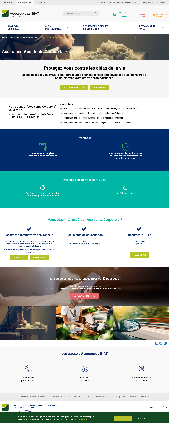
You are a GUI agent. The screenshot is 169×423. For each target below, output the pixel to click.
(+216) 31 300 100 (24, 411)
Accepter (123, 419)
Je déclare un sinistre (84, 296)
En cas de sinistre (143, 15)
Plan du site (145, 397)
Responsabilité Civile (147, 27)
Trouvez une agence (161, 15)
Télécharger (140, 255)
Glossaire (161, 2)
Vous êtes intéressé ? (74, 88)
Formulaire (19, 257)
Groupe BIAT (148, 2)
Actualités (101, 2)
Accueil (4, 38)
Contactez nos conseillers (122, 14)
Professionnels (24, 2)
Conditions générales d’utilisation (32, 397)
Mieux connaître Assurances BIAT (124, 2)
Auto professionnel (53, 27)
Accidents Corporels (13, 27)
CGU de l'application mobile (59, 397)
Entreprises (41, 2)
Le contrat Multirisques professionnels (95, 27)
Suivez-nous (154, 407)
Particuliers (8, 2)
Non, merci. (142, 419)
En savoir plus (81, 420)
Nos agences (99, 88)
